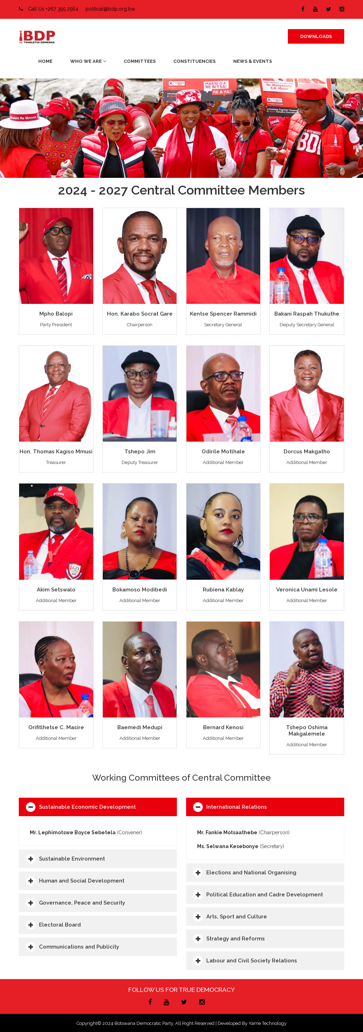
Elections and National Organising (251, 872)
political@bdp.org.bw (110, 9)
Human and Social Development (81, 881)
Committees (140, 61)
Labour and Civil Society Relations (251, 960)
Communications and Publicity (79, 947)
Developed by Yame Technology (252, 1023)
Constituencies (194, 61)
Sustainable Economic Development (87, 807)
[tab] (98, 807)
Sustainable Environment (72, 859)
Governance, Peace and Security (82, 903)
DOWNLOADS (316, 36)
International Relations (236, 807)
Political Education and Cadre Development (264, 894)
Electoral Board (60, 925)
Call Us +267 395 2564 (48, 9)
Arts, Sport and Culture (236, 916)
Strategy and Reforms (235, 938)
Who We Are (88, 61)
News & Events (252, 61)
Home (45, 61)
